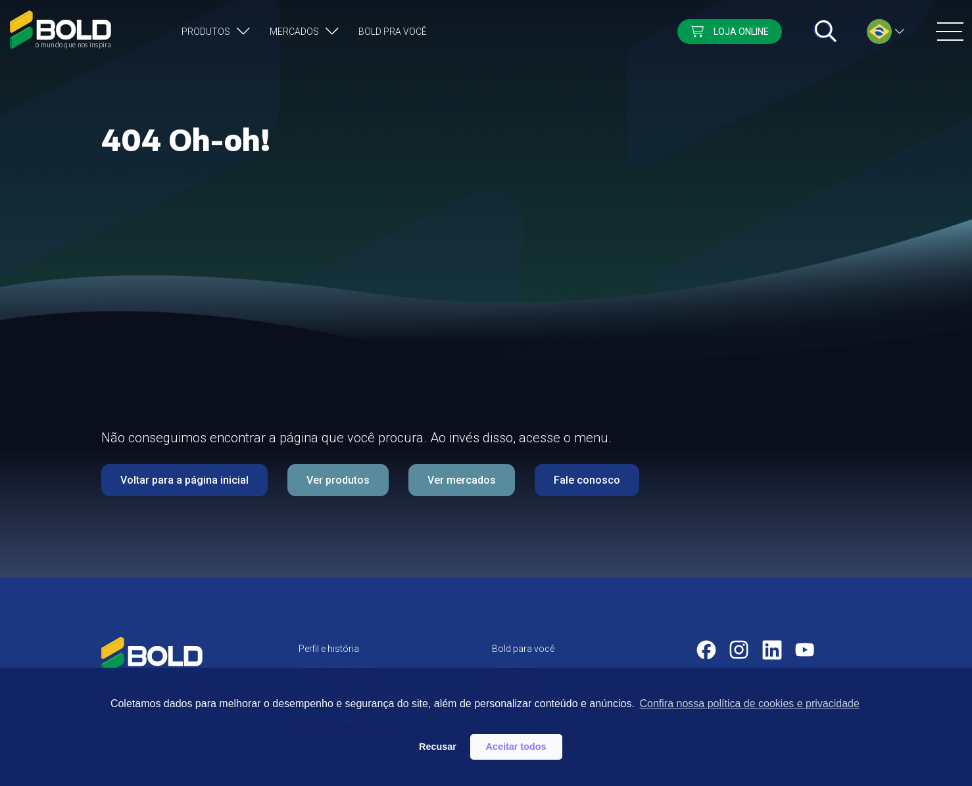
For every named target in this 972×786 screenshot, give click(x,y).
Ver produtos (338, 480)
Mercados (294, 31)
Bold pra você (392, 31)
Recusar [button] (437, 746)
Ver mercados (461, 480)
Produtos (206, 31)
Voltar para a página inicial (184, 480)
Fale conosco (587, 480)
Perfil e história (329, 648)
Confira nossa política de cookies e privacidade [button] (749, 703)
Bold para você (523, 648)
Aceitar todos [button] (516, 746)
